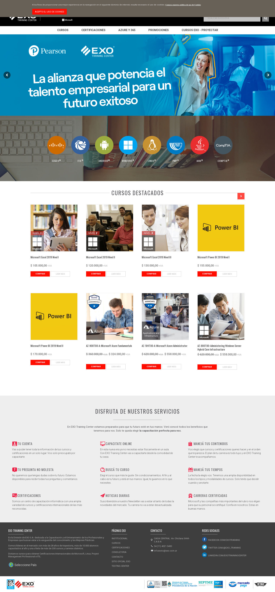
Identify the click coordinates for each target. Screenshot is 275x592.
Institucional (120, 538)
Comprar (40, 274)
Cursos (62, 30)
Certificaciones (93, 30)
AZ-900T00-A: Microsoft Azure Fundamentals (109, 346)
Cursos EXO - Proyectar (200, 30)
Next (240, 196)
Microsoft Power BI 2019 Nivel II (47, 346)
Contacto (117, 557)
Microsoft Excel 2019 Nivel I (45, 257)
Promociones (158, 30)
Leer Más (60, 274)
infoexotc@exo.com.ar (165, 550)
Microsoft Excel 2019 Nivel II (100, 257)
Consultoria (119, 552)
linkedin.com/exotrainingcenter (227, 555)
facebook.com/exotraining (224, 540)
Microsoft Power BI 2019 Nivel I (213, 257)
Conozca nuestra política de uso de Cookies (183, 5)
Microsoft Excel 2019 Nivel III (156, 257)
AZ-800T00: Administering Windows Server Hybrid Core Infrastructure (219, 347)
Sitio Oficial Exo (121, 561)
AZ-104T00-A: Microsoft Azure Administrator (164, 346)
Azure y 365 (126, 30)
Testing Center (120, 566)
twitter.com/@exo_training (224, 547)
